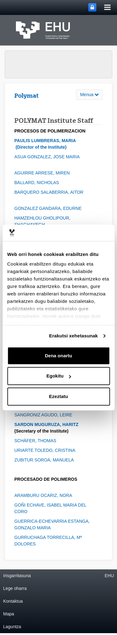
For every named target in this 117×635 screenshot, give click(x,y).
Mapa (8, 613)
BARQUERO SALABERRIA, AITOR (50, 192)
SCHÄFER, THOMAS (35, 440)
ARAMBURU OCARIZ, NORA (44, 495)
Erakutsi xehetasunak (73, 335)
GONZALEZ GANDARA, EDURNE (49, 208)
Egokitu (58, 375)
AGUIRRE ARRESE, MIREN (42, 172)
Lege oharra (15, 588)
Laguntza (12, 626)
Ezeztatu (58, 396)
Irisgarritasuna (17, 575)
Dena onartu (58, 355)
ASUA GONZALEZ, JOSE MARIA (48, 156)
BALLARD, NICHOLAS (37, 182)
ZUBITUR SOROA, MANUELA (45, 459)
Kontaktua (13, 601)
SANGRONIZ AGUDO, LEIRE (44, 414)
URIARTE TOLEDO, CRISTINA (47, 450)
